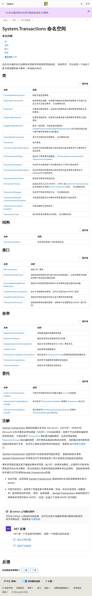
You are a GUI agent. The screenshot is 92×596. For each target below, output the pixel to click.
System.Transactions (57, 186)
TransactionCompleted (42, 159)
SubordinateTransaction (14, 137)
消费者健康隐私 (61, 587)
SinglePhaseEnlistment (13, 125)
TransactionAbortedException (16, 147)
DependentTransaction (13, 100)
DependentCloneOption (14, 333)
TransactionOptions (12, 242)
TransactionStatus (11, 365)
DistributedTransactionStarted (70, 156)
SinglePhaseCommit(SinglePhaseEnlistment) (52, 128)
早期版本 (20, 587)
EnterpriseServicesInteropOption (18, 343)
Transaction (9, 142)
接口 (7, 49)
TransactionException (13, 164)
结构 (7, 45)
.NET (14, 20)
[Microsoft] (46, 4)
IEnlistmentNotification (13, 274)
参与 (39, 587)
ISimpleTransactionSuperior (15, 291)
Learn (5, 20)
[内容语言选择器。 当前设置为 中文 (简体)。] (10, 581)
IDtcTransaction (10, 269)
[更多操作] (87, 20)
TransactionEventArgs (13, 156)
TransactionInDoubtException (16, 170)
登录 (88, 3)
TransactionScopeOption (14, 360)
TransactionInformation (14, 178)
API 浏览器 (25, 20)
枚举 (7, 52)
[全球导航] (3, 3)
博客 (30, 587)
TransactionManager (12, 192)
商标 (4, 592)
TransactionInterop (12, 183)
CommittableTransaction (14, 95)
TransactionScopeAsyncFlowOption (19, 354)
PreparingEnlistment (12, 117)
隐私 (46, 587)
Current (66, 393)
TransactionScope (11, 214)
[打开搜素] (82, 3)
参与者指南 (34, 519)
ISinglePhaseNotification (14, 297)
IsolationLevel (9, 349)
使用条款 (77, 587)
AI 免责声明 (7, 587)
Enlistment (8, 109)
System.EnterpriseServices (77, 183)
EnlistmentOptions (12, 338)
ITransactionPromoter (13, 302)
